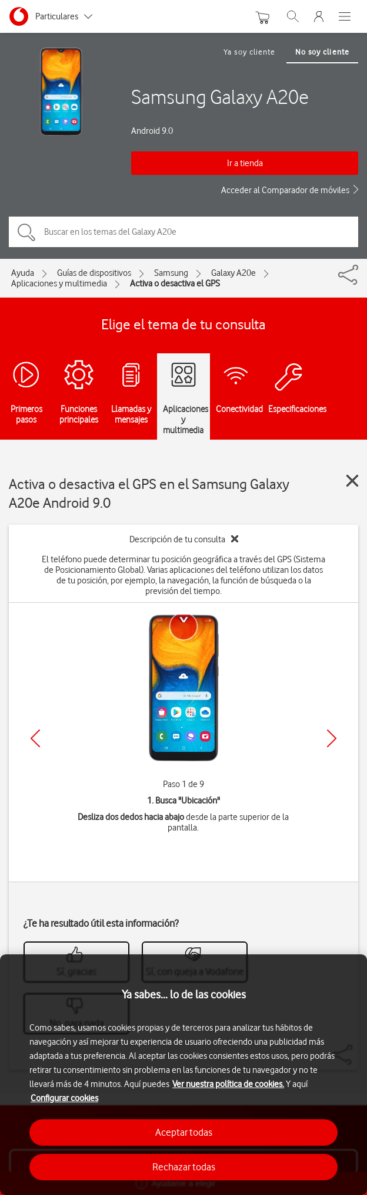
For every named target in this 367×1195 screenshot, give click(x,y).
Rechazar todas (183, 1167)
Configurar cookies (64, 1098)
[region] (183, 1074)
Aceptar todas (183, 1132)
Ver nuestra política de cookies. (228, 1084)
